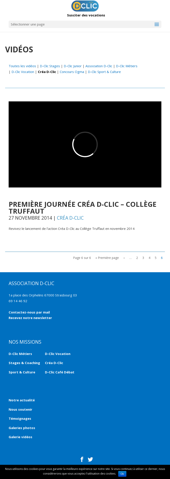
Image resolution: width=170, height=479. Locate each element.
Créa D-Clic (47, 71)
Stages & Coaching (24, 363)
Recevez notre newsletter (30, 317)
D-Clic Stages (50, 66)
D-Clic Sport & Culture (104, 71)
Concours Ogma (72, 71)
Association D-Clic (98, 66)
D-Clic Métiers (126, 66)
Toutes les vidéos (22, 66)
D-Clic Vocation (23, 71)
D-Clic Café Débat (59, 372)
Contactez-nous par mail (29, 312)
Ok (122, 473)
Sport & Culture (22, 372)
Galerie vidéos (20, 437)
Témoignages (20, 418)
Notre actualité (22, 400)
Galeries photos (22, 428)
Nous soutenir (20, 409)
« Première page (107, 258)
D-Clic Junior (73, 66)
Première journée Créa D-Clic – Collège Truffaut (82, 207)
